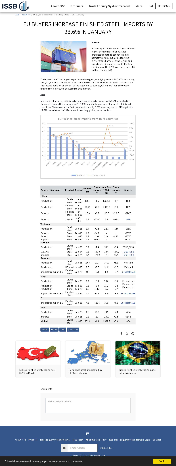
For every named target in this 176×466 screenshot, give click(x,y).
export (44, 329)
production (73, 329)
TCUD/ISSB (128, 251)
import (54, 329)
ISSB (128, 219)
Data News (26, 14)
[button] (151, 6)
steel (63, 329)
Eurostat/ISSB (128, 272)
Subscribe (106, 447)
